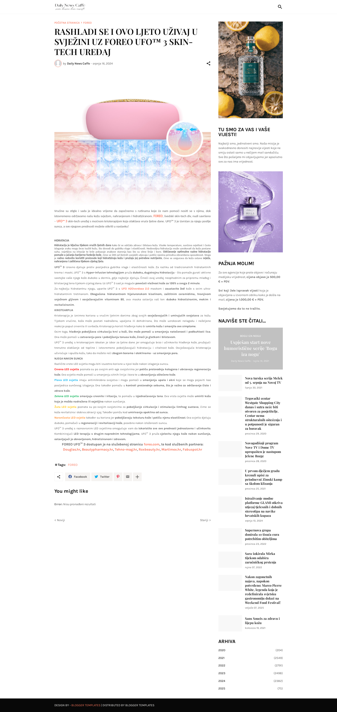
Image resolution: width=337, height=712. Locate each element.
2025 (250, 688)
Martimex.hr (171, 449)
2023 (250, 673)
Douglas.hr (71, 449)
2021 (250, 658)
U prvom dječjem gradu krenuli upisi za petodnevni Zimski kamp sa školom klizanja (263, 477)
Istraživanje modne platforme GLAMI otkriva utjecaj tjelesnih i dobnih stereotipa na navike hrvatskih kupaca (264, 507)
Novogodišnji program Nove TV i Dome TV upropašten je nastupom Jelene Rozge (263, 449)
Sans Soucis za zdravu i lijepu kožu (262, 621)
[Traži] (279, 7)
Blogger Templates (85, 705)
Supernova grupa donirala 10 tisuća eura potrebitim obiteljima (262, 534)
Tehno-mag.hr (126, 449)
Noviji (61, 520)
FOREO (87, 22)
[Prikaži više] (137, 477)
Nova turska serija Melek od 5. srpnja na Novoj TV (264, 380)
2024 (250, 681)
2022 (250, 665)
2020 (250, 650)
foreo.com (151, 444)
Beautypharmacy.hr (97, 449)
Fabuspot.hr (192, 449)
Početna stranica (67, 22)
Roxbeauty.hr (149, 449)
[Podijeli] (208, 63)
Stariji (204, 520)
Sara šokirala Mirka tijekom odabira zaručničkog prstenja (260, 558)
